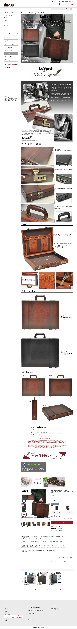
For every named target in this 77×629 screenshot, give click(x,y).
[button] (22, 581)
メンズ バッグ (26, 564)
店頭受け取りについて (7, 612)
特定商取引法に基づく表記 (55, 609)
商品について (6, 611)
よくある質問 (6, 620)
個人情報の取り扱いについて (56, 608)
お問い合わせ (67, 5)
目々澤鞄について (31, 8)
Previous (22, 504)
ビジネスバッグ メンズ (42, 564)
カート (72, 5)
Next (49, 504)
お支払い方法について (7, 614)
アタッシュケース (50, 564)
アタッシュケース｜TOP (65, 557)
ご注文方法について (7, 606)
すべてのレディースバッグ (9, 12)
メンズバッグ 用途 (33, 564)
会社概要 (52, 606)
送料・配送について (7, 619)
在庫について (6, 609)
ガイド (63, 5)
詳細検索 (71, 8)
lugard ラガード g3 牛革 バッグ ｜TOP (61, 561)
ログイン (59, 5)
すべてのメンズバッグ (8, 15)
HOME (22, 564)
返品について (6, 608)
